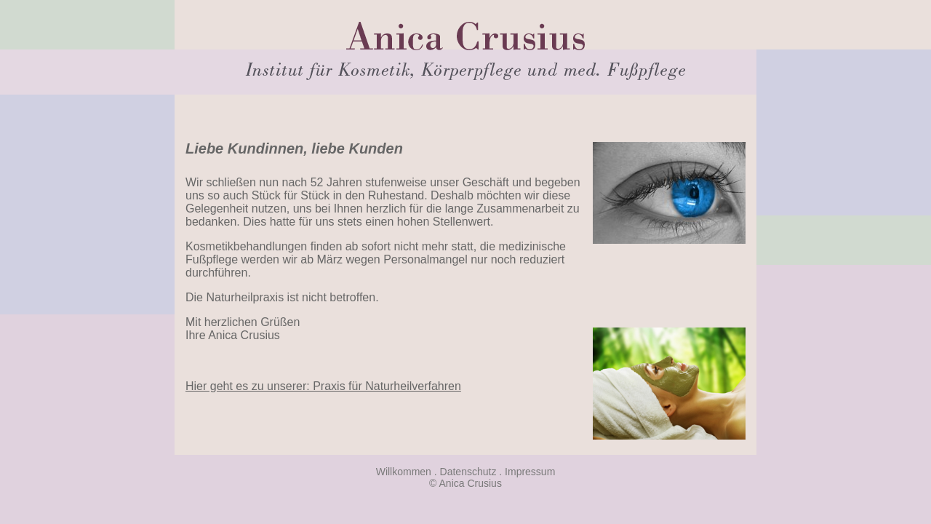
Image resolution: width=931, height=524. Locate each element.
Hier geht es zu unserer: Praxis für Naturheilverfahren (323, 386)
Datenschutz (468, 471)
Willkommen (403, 471)
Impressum (530, 471)
